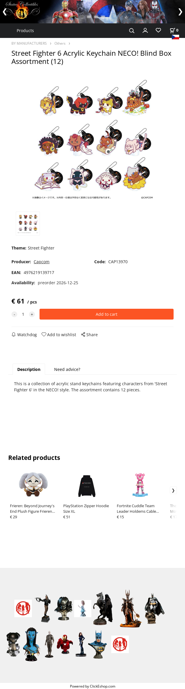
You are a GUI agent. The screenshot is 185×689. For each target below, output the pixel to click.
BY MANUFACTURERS (29, 43)
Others (60, 43)
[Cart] (173, 30)
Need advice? (67, 369)
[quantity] (23, 314)
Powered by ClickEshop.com (92, 686)
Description (28, 369)
